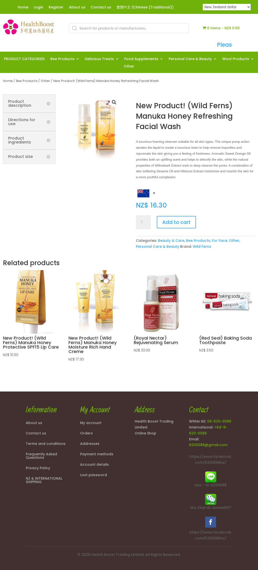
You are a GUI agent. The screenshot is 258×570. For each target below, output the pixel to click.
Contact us (101, 7)
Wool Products (235, 59)
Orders (86, 433)
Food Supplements (141, 59)
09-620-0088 (219, 421)
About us (77, 7)
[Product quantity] (143, 222)
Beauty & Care (171, 240)
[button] (114, 102)
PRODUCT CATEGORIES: (24, 59)
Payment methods (96, 454)
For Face (219, 240)
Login (38, 7)
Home (23, 7)
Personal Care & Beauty (190, 59)
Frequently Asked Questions (41, 456)
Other (129, 67)
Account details (94, 465)
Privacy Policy (38, 468)
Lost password (93, 475)
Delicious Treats (99, 59)
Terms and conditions (45, 444)
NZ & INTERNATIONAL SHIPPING (44, 480)
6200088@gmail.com (208, 444)
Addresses (89, 444)
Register (56, 7)
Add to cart (176, 222)
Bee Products (62, 59)
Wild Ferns (202, 246)
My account (90, 423)
